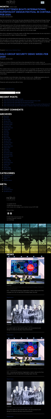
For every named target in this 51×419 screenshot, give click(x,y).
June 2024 (6, 149)
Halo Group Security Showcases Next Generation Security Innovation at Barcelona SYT (27, 104)
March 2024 (7, 151)
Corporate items (9, 89)
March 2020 (7, 159)
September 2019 (8, 162)
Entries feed (7, 188)
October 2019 (7, 161)
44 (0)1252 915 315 (11, 203)
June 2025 (6, 133)
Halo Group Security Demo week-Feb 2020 (24, 55)
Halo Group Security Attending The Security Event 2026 (18, 102)
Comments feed (8, 189)
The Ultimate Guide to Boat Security (13, 99)
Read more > (10, 297)
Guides (5, 178)
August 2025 (7, 129)
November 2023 (8, 154)
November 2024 (8, 142)
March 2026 (7, 119)
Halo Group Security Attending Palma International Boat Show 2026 (22, 100)
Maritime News (16, 50)
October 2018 (7, 169)
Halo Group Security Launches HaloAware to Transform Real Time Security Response (27, 105)
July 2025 (6, 131)
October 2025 (7, 126)
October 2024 (7, 144)
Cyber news (8, 50)
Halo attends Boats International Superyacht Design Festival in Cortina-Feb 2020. (25, 12)
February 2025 (7, 139)
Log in (5, 186)
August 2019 (7, 164)
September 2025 (8, 127)
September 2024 (8, 146)
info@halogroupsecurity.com (14, 205)
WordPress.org (7, 191)
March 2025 (7, 137)
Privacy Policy (10, 210)
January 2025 (7, 141)
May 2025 (6, 134)
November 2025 (8, 124)
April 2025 (6, 136)
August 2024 (7, 147)
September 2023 (8, 156)
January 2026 (7, 121)
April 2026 (6, 118)
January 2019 (7, 167)
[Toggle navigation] (42, 2)
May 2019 (6, 166)
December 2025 (8, 123)
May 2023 (6, 157)
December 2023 (8, 152)
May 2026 (6, 116)
